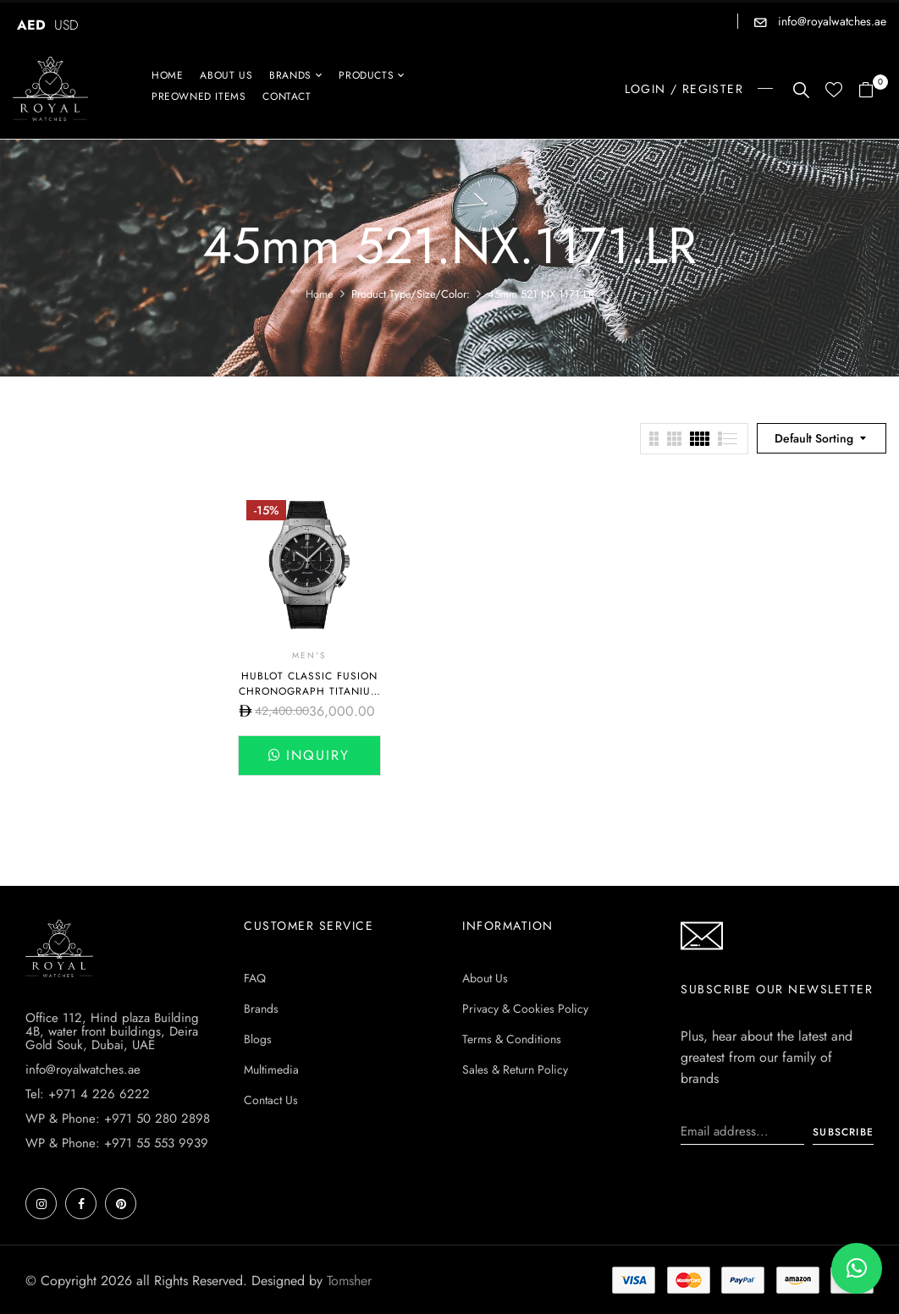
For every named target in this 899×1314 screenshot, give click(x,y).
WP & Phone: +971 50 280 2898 (117, 1118)
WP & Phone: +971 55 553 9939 (116, 1143)
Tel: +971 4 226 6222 (87, 1094)
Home (320, 294)
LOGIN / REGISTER (684, 88)
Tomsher (349, 1280)
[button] (872, 91)
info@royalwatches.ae (830, 21)
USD (66, 25)
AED (31, 25)
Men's (309, 655)
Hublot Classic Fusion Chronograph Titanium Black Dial (309, 691)
